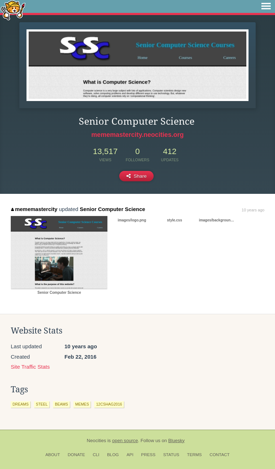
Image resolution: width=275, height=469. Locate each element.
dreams (21, 404)
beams (61, 404)
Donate (76, 454)
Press (148, 454)
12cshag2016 (109, 404)
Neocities (96, 440)
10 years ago (253, 210)
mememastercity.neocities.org (137, 134)
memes (82, 404)
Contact (219, 454)
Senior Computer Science (112, 209)
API (129, 454)
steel (42, 404)
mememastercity (34, 209)
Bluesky (176, 440)
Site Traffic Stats (30, 367)
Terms (194, 454)
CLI (96, 454)
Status (171, 454)
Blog (113, 454)
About (52, 454)
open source (125, 440)
